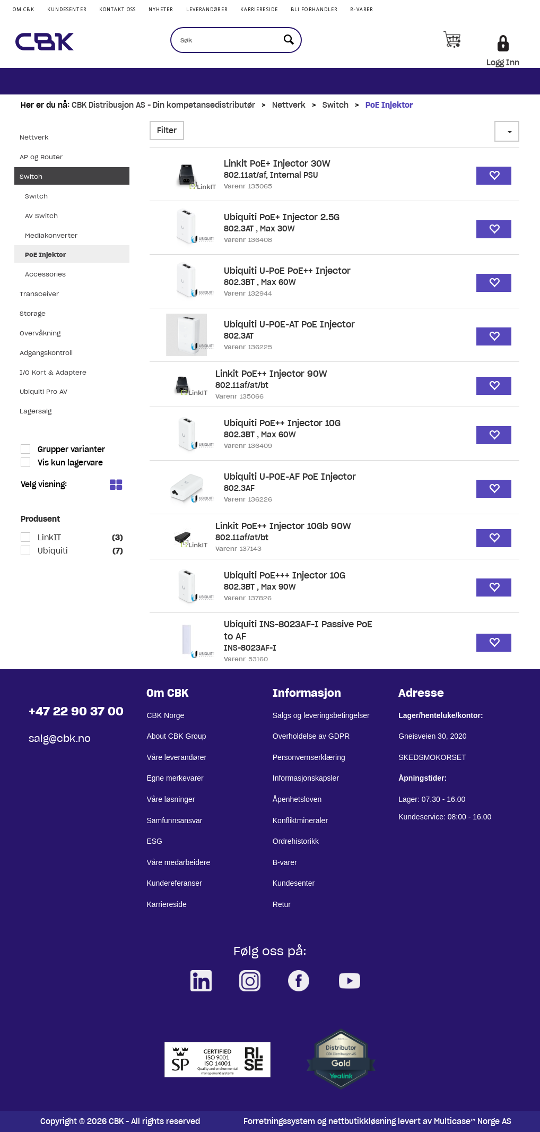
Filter (167, 130)
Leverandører (207, 9)
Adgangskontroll (46, 353)
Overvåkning (40, 333)
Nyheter (161, 9)
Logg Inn (502, 62)
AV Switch (41, 216)
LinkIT (48, 537)
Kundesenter (66, 9)
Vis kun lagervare (69, 463)
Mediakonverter (51, 235)
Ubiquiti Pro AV (43, 391)
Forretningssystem (279, 1121)
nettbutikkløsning (362, 1121)
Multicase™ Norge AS (472, 1121)
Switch (336, 105)
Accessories (45, 274)
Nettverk (289, 105)
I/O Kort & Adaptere (53, 372)
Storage (33, 313)
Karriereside (259, 9)
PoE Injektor (389, 105)
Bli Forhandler (314, 9)
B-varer (361, 9)
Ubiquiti (52, 551)
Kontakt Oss (117, 9)
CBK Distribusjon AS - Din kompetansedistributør (163, 105)
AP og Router (41, 157)
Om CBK (23, 9)
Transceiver (39, 294)
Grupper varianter (70, 449)
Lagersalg (35, 411)
